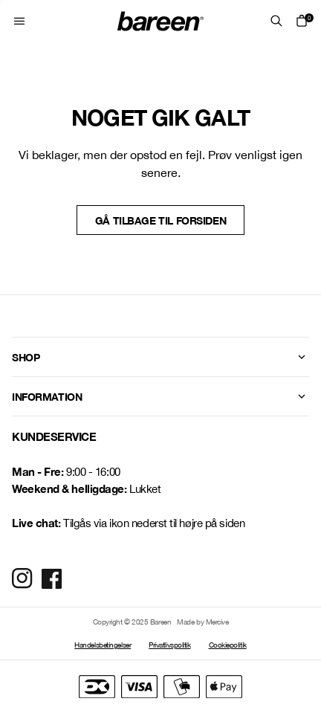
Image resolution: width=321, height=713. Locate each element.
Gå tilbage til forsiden (160, 220)
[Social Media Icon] (22, 578)
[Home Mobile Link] (161, 21)
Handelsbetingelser (102, 644)
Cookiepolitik (228, 644)
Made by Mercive (202, 621)
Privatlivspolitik (169, 644)
